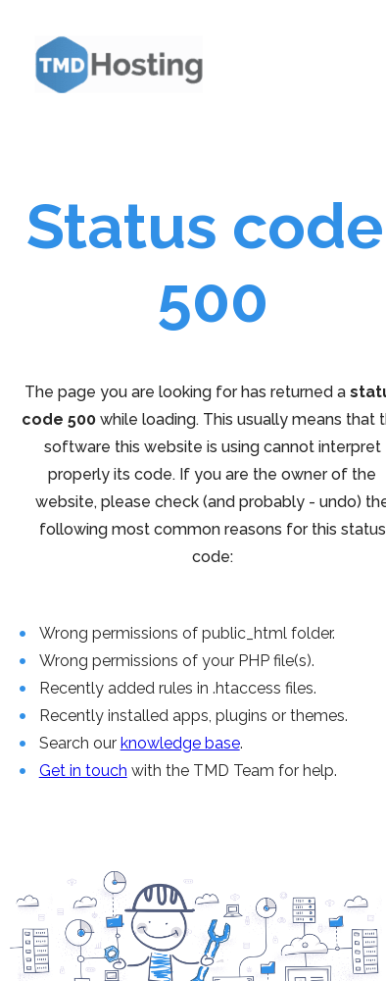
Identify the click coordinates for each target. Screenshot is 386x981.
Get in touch (83, 770)
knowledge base (180, 743)
